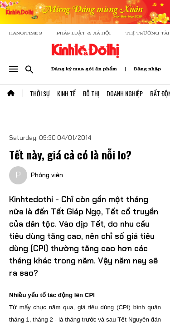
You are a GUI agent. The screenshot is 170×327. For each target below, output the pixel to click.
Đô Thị (91, 93)
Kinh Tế (66, 93)
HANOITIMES (25, 33)
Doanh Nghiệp (125, 93)
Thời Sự (40, 93)
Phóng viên (47, 175)
